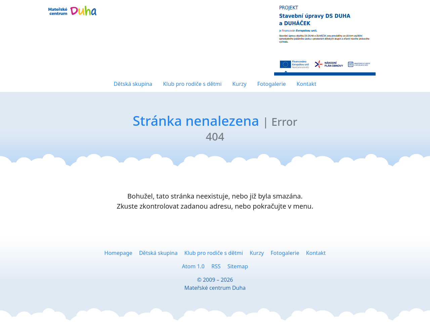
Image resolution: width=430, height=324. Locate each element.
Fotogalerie (271, 84)
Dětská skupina (133, 84)
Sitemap (237, 266)
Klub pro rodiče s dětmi (192, 84)
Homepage (118, 253)
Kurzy (239, 84)
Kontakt (306, 84)
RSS (216, 266)
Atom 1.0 (193, 266)
